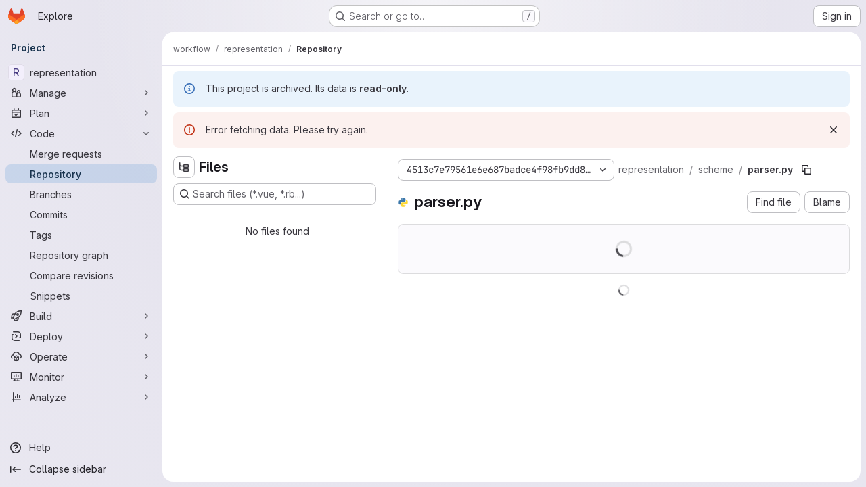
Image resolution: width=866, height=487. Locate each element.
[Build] (81, 315)
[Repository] (81, 173)
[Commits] (81, 214)
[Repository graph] (81, 255)
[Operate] (81, 356)
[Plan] (81, 112)
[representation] (81, 72)
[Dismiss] (833, 130)
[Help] (81, 447)
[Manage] (81, 92)
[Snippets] (81, 295)
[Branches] (81, 194)
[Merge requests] (81, 153)
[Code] (81, 133)
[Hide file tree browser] (184, 167)
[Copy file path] (806, 170)
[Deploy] (81, 336)
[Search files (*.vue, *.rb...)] (274, 194)
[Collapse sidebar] (81, 469)
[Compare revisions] (81, 275)
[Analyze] (81, 397)
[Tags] (81, 234)
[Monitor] (81, 376)
